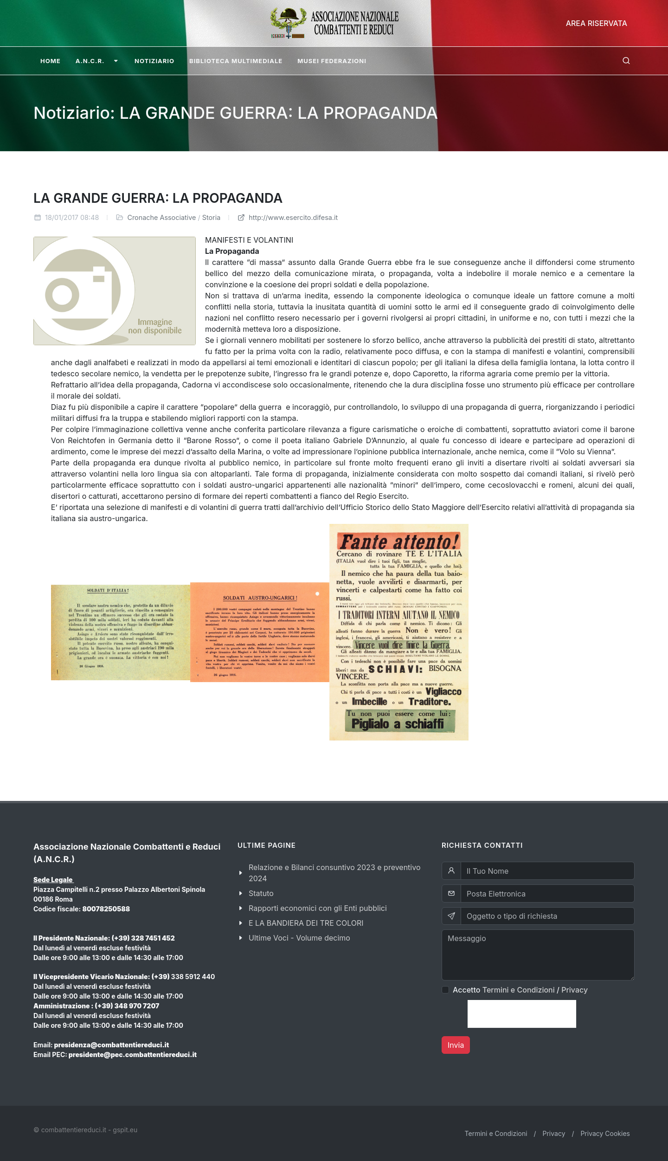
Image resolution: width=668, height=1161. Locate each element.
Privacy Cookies (605, 1133)
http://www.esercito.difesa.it (287, 217)
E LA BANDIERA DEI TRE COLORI (306, 923)
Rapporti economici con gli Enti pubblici (318, 908)
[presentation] (522, 1014)
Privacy (574, 989)
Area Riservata (596, 23)
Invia (456, 1045)
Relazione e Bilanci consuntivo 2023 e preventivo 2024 (335, 873)
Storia (211, 217)
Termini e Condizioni (518, 989)
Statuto (261, 893)
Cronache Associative (161, 217)
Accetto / (520, 989)
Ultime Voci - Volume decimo (299, 937)
